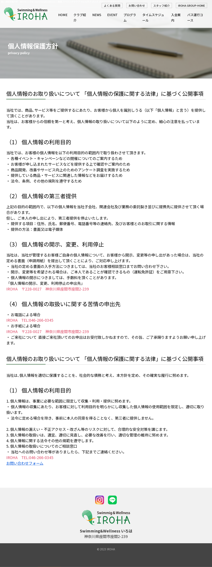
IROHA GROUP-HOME (191, 5)
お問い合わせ (137, 5)
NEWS (96, 14)
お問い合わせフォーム (24, 463)
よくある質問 (112, 5)
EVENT (112, 14)
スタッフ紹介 (161, 5)
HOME (63, 14)
